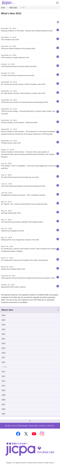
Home (3, 7)
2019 (3, 348)
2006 (3, 409)
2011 (3, 386)
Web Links (50, 426)
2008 (3, 400)
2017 (3, 357)
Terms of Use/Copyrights (20, 426)
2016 (3, 362)
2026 (3, 315)
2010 (3, 390)
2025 (3, 320)
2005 (3, 414)
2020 (3, 343)
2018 (3, 353)
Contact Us (42, 426)
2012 (3, 381)
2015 (5, 367)
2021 (3, 339)
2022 (3, 334)
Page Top (2, 420)
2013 (3, 376)
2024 (3, 325)
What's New (13, 7)
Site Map (8, 426)
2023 (3, 329)
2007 (3, 404)
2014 (3, 372)
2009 (3, 395)
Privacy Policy (33, 426)
